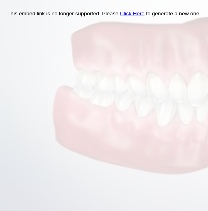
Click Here (132, 13)
